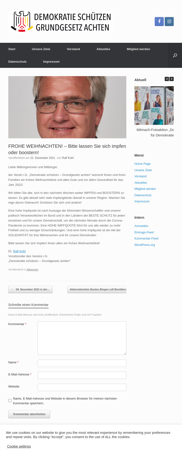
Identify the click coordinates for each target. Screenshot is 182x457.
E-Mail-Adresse (20, 374)
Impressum (51, 61)
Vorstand (73, 49)
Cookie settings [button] (19, 446)
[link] (19, 251)
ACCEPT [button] (43, 446)
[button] (171, 79)
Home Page (142, 163)
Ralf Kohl (68, 158)
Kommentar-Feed (146, 238)
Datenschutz (17, 61)
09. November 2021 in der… (30, 289)
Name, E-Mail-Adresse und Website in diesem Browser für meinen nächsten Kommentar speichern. (65, 401)
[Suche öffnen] (175, 55)
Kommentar (17, 324)
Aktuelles (103, 49)
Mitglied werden (138, 49)
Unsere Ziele (41, 49)
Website (13, 386)
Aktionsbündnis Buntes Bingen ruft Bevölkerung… (104, 289)
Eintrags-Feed (144, 232)
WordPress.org (144, 245)
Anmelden (141, 226)
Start (11, 49)
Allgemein (32, 269)
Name (13, 362)
